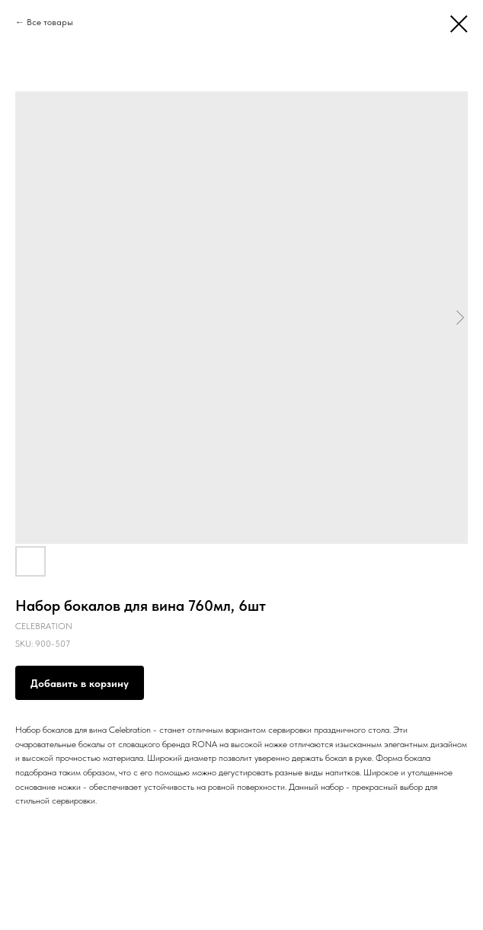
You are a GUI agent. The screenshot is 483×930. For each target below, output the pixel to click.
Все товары (50, 22)
